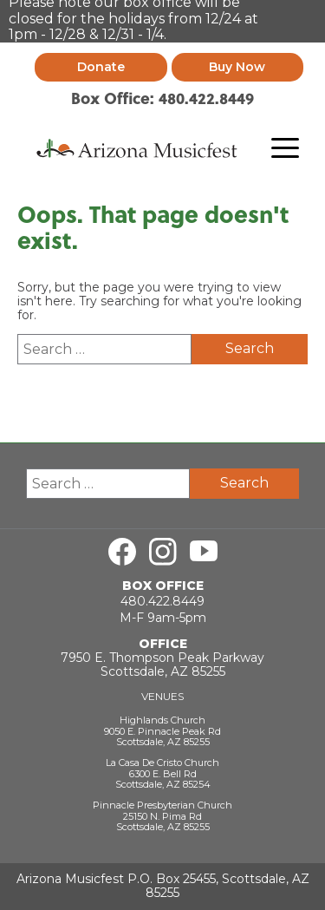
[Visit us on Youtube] (204, 549)
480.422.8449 (162, 598)
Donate (101, 64)
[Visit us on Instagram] (163, 549)
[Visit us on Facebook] (122, 549)
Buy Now (237, 64)
